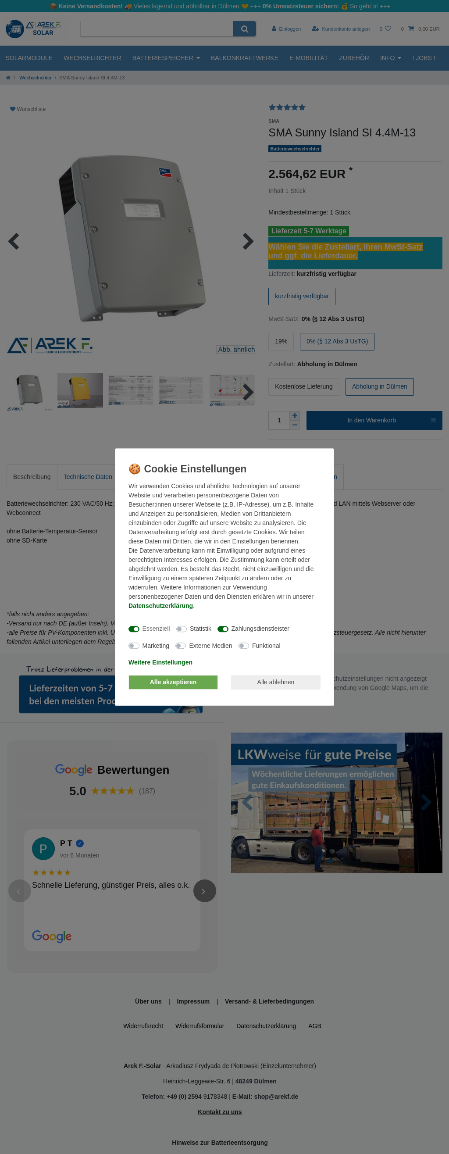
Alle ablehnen (276, 682)
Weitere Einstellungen (160, 662)
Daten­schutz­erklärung (160, 605)
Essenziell (156, 628)
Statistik (200, 628)
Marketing (156, 645)
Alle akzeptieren (173, 682)
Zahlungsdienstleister (260, 628)
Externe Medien (210, 645)
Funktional (266, 645)
